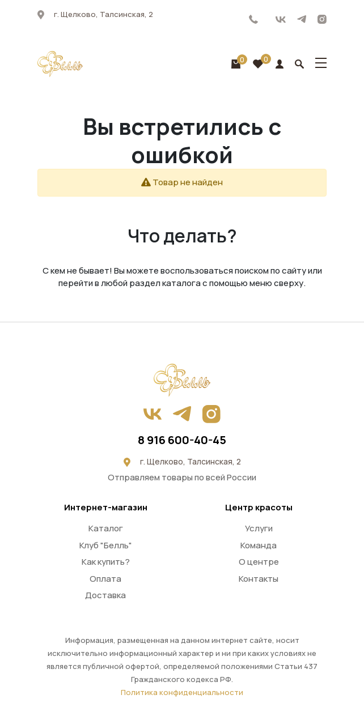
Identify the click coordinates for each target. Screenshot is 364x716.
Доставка (105, 595)
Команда (258, 545)
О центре (259, 562)
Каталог (105, 528)
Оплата (105, 579)
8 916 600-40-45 (254, 19)
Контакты (258, 579)
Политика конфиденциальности (182, 692)
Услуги (259, 528)
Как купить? (106, 562)
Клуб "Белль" (105, 545)
